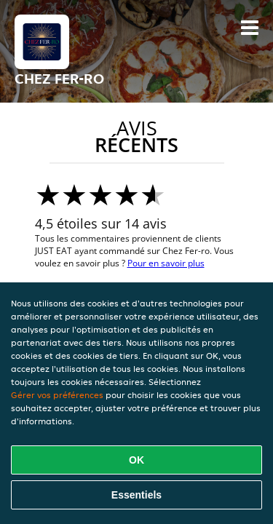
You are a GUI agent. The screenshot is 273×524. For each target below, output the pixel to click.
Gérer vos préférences (57, 394)
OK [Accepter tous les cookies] (136, 460)
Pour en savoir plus (166, 263)
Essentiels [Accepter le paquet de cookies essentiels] (136, 495)
